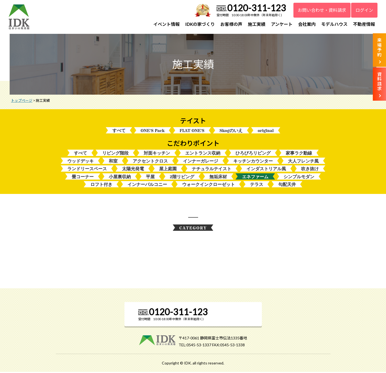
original (266, 131)
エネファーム (255, 177)
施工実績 (256, 24)
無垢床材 (218, 177)
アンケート (282, 24)
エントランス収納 (202, 154)
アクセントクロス (150, 161)
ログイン (364, 10)
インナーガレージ (200, 161)
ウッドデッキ (80, 161)
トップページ (21, 101)
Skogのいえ (231, 131)
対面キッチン (157, 154)
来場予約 (379, 47)
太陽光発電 (133, 169)
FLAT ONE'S (192, 131)
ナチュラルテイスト (211, 169)
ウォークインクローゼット (208, 185)
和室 (113, 161)
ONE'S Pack (153, 131)
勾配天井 (287, 185)
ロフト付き (101, 185)
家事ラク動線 (299, 154)
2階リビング (182, 177)
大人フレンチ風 (303, 161)
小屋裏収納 (120, 177)
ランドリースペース (87, 169)
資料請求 (379, 81)
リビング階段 (115, 154)
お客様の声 (231, 24)
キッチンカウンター (253, 161)
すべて (119, 131)
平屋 (150, 177)
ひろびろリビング (253, 154)
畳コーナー (83, 177)
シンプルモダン (299, 177)
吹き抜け (310, 169)
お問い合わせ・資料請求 (322, 10)
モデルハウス (334, 24)
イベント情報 (166, 24)
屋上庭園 (168, 169)
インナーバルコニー (147, 185)
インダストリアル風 (266, 169)
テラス (256, 185)
